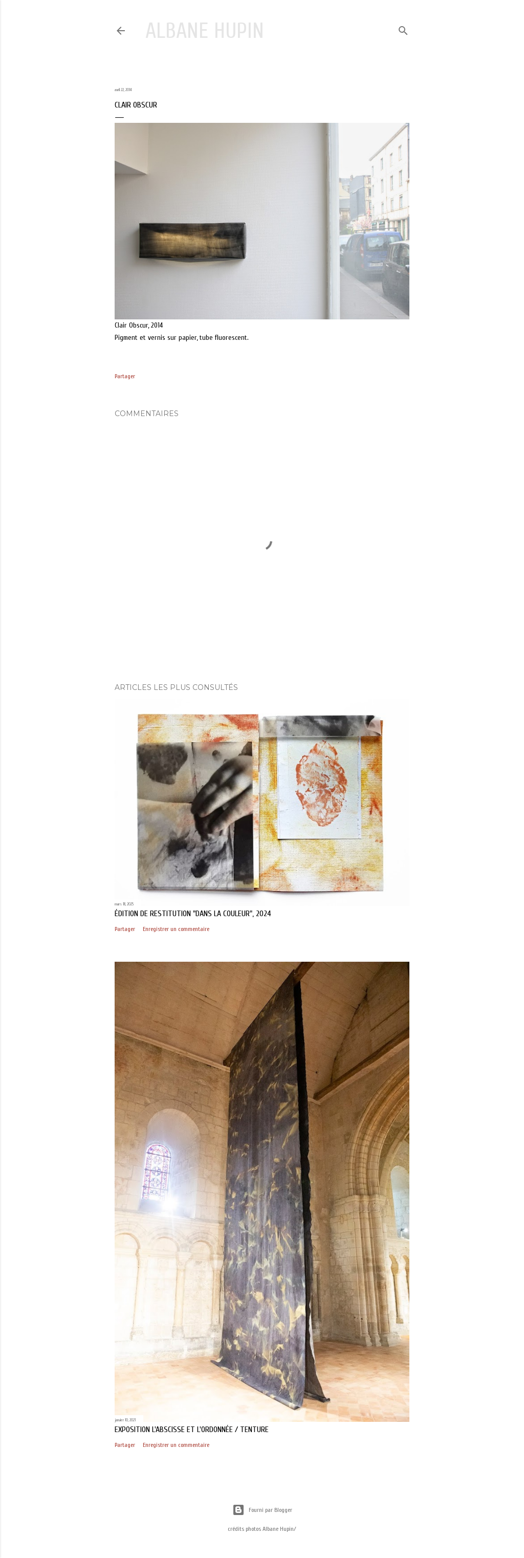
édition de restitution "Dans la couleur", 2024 (193, 913)
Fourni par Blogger (262, 1510)
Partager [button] (125, 376)
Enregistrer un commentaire (176, 929)
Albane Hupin (204, 31)
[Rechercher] (403, 28)
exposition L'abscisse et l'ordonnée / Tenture (192, 1429)
